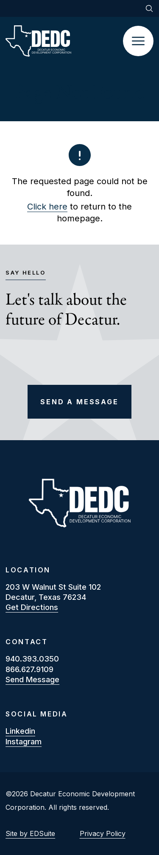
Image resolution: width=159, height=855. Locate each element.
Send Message (32, 679)
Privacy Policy (103, 833)
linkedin (20, 731)
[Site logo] (64, 41)
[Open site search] (149, 8)
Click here (47, 206)
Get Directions (32, 607)
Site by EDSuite (30, 833)
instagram (24, 741)
